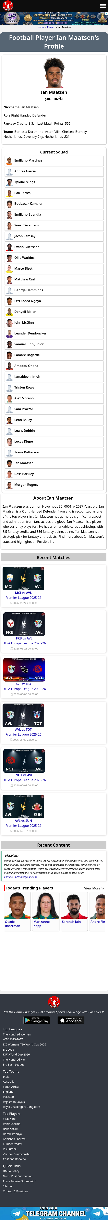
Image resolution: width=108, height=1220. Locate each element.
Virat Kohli (9, 1119)
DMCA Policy (11, 1171)
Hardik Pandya (12, 1134)
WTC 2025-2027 (13, 1039)
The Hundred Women (17, 1034)
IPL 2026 (8, 1049)
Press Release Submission (19, 1181)
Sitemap (8, 1186)
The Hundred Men (14, 1059)
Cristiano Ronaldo (14, 1159)
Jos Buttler (9, 1149)
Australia (8, 1081)
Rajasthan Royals (14, 1102)
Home (40, 27)
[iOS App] (71, 1024)
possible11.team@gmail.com (20, 877)
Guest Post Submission (17, 1176)
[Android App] (37, 1024)
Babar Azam (10, 1129)
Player (51, 27)
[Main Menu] (103, 6)
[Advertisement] (54, 961)
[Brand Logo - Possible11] (54, 1007)
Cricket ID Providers (16, 1191)
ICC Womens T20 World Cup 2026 (24, 1044)
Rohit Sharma (11, 1124)
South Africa (11, 1087)
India (6, 1077)
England (8, 1091)
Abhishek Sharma (14, 1139)
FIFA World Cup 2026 (16, 1054)
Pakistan (8, 1097)
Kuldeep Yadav (12, 1144)
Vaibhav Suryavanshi (16, 1154)
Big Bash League (13, 1064)
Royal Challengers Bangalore (21, 1107)
